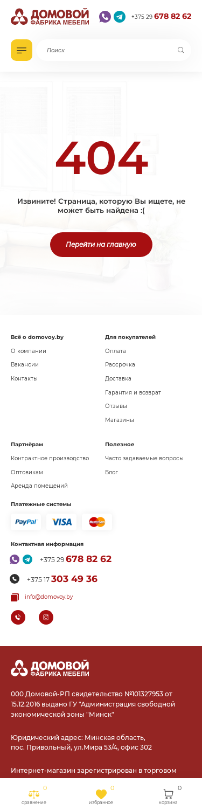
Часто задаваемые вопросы (144, 458)
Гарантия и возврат (133, 392)
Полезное (119, 444)
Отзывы (116, 406)
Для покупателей (130, 337)
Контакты (24, 378)
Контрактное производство (50, 458)
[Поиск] (180, 50)
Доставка (118, 378)
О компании (28, 351)
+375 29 (161, 16)
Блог (111, 472)
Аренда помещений (39, 485)
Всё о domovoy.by (37, 337)
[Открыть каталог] (21, 50)
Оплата (115, 351)
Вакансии (25, 364)
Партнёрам (27, 444)
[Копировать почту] (42, 597)
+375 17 (62, 578)
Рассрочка (120, 364)
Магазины (119, 420)
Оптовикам (27, 472)
